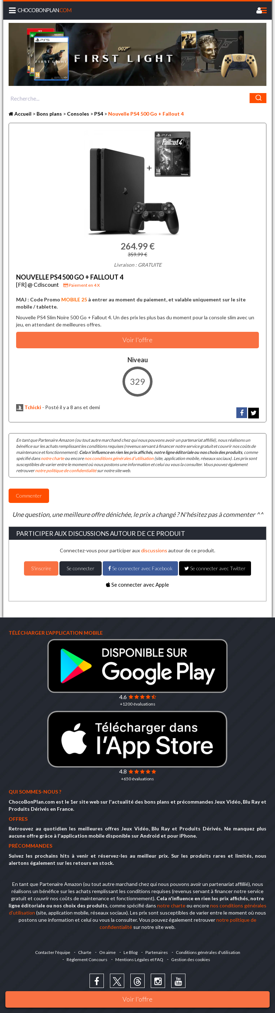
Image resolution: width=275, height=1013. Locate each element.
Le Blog (131, 952)
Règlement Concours (87, 959)
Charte (84, 952)
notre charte (52, 458)
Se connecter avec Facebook (140, 568)
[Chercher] (258, 98)
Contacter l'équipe (52, 952)
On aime (107, 952)
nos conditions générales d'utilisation (119, 458)
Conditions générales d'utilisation (208, 952)
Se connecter (81, 568)
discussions (154, 550)
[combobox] (137, 98)
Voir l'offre (137, 999)
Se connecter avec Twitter (215, 568)
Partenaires (156, 952)
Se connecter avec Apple (137, 584)
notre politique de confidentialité (65, 470)
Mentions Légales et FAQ (139, 959)
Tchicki (28, 407)
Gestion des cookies (190, 959)
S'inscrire (41, 568)
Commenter (29, 496)
